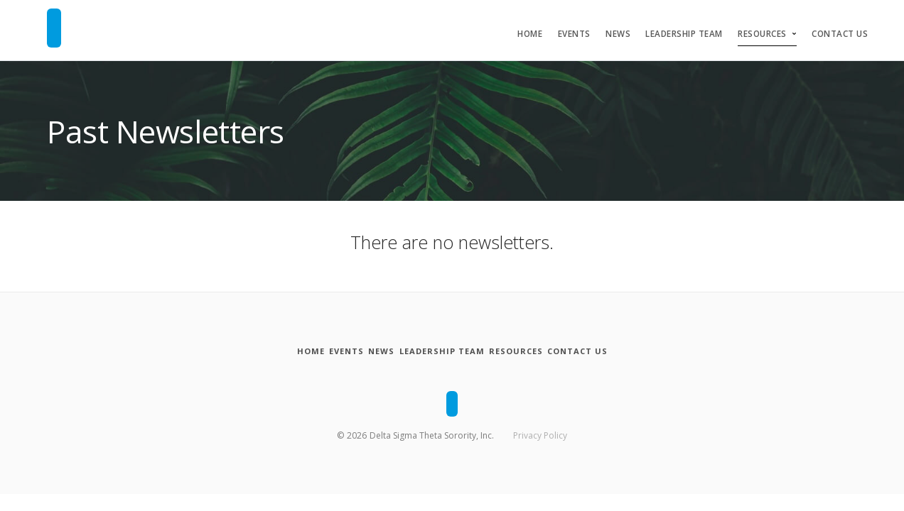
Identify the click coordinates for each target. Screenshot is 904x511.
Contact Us (840, 33)
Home (529, 33)
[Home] (263, 351)
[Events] (316, 351)
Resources (762, 33)
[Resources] (544, 351)
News (618, 33)
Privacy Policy (540, 433)
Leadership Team (684, 33)
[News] (370, 351)
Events (574, 33)
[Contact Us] (624, 351)
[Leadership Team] (450, 351)
